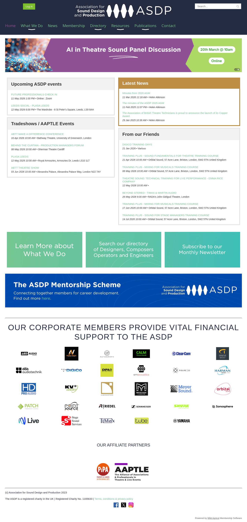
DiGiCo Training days (137, 144)
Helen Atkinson (157, 97)
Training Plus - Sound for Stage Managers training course (165, 215)
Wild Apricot (213, 518)
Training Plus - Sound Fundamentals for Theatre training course (170, 155)
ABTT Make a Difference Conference (37, 134)
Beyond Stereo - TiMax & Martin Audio (149, 192)
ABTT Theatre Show (25, 167)
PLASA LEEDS (19, 156)
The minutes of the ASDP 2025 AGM (143, 103)
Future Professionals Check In (34, 94)
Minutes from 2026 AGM (136, 93)
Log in (29, 6)
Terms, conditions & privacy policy (114, 498)
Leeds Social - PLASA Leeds (30, 105)
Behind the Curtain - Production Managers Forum (47, 145)
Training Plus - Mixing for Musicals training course (160, 167)
